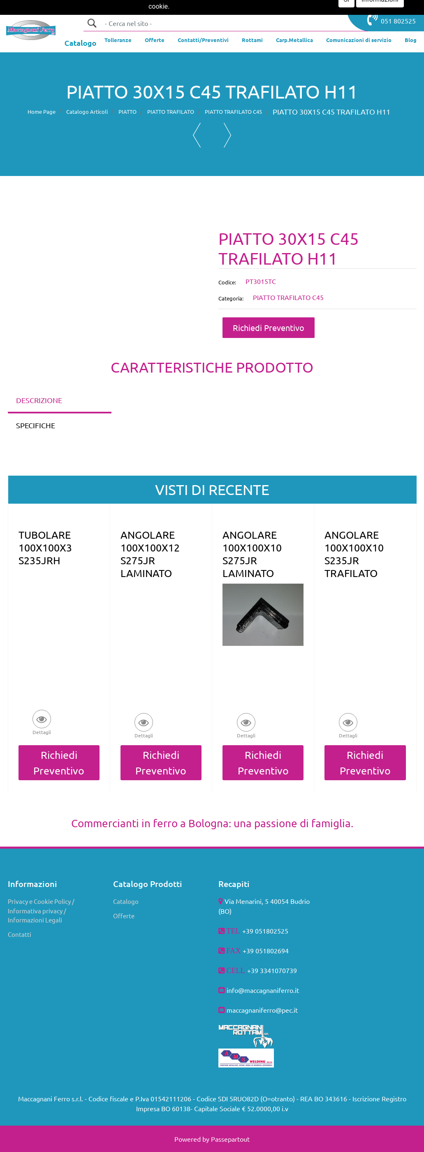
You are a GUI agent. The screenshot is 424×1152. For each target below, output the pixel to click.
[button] (91, 23)
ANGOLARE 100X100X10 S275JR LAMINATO (252, 554)
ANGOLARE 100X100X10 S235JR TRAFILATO (354, 554)
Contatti (19, 934)
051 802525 (391, 19)
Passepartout (230, 1139)
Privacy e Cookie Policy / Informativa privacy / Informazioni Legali (41, 910)
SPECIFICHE (35, 425)
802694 (277, 950)
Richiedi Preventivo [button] (268, 327)
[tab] (59, 400)
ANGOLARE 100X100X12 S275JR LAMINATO (150, 554)
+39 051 (254, 950)
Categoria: (230, 298)
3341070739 (278, 970)
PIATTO (127, 111)
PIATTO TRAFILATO (170, 111)
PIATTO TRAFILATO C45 (233, 111)
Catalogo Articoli (87, 111)
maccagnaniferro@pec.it (262, 1010)
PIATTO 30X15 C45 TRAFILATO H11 (331, 111)
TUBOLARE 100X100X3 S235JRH (45, 547)
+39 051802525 (265, 931)
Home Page (42, 111)
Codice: (227, 282)
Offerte (123, 916)
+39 (253, 970)
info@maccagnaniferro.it (263, 990)
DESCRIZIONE (39, 400)
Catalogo (126, 901)
